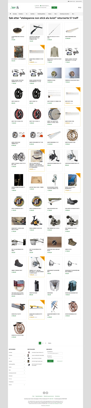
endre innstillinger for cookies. (57, 403)
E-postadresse (50, 351)
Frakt (33, 396)
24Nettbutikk (48, 405)
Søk (54, 7)
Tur (26, 13)
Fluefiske (21, 13)
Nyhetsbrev (57, 396)
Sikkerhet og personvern (49, 396)
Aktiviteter (10, 375)
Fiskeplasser (11, 381)
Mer (73, 13)
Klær (56, 13)
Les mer (49, 403)
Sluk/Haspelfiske (41, 13)
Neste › (49, 343)
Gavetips (15, 13)
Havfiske (32, 13)
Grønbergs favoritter (64, 13)
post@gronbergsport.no (44, 5)
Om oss (10, 378)
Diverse (10, 384)
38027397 (37, 5)
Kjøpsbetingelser (39, 396)
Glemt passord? (60, 361)
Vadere (49, 13)
